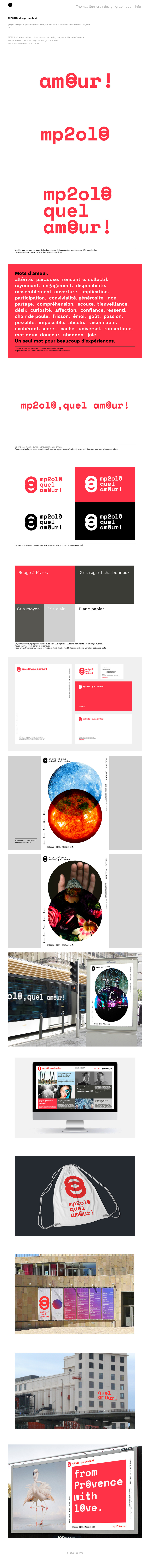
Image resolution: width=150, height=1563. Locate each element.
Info (138, 7)
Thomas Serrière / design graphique (103, 7)
